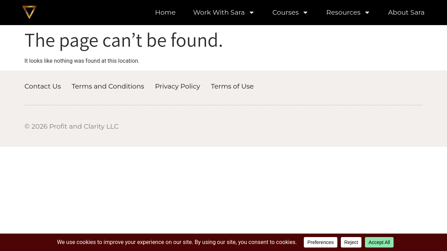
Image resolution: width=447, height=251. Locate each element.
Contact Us (42, 86)
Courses (290, 12)
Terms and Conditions (108, 86)
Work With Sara (224, 12)
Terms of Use (232, 86)
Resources (348, 12)
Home (165, 12)
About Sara (406, 12)
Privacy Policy (177, 86)
